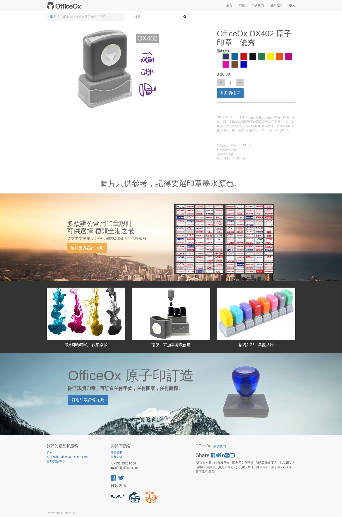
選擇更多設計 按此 (87, 248)
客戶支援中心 (56, 461)
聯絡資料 (117, 452)
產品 (53, 17)
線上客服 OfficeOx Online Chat (68, 457)
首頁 (50, 452)
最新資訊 (117, 457)
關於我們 (220, 446)
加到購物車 (230, 93)
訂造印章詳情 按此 (88, 400)
